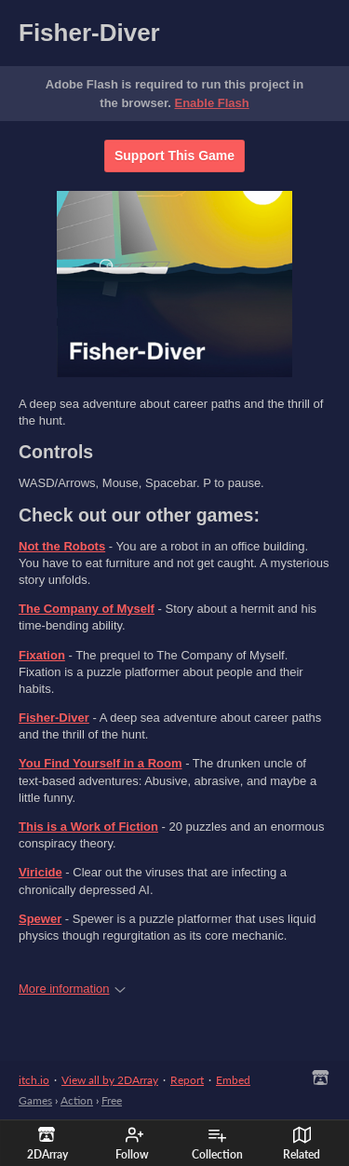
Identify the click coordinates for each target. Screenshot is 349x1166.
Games (35, 1100)
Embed (233, 1080)
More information (72, 989)
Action (76, 1100)
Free (111, 1100)
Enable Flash (212, 103)
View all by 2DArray (109, 1080)
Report (187, 1080)
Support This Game (174, 155)
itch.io (34, 1080)
